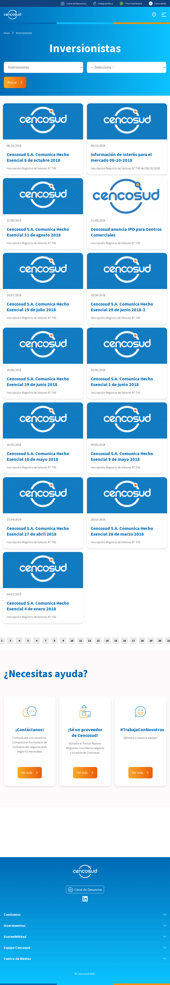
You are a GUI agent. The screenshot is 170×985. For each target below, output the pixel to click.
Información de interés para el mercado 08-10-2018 (121, 157)
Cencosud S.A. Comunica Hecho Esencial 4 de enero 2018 (38, 606)
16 (124, 640)
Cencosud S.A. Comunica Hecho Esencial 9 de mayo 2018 (122, 456)
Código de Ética (103, 3)
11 (80, 640)
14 (107, 640)
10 (71, 640)
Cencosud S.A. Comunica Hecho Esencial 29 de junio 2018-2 (122, 307)
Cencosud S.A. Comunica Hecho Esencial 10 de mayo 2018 (38, 456)
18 (142, 640)
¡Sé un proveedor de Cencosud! (85, 732)
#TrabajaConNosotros (142, 730)
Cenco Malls (157, 3)
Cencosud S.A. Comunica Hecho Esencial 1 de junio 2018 (122, 381)
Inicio (7, 33)
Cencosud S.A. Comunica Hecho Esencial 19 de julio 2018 (38, 307)
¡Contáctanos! (29, 730)
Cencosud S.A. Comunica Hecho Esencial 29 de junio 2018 (38, 381)
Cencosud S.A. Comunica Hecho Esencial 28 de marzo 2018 (122, 531)
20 (159, 640)
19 (151, 640)
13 (98, 640)
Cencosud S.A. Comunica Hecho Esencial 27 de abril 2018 (38, 531)
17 (133, 640)
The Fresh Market (131, 3)
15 (115, 640)
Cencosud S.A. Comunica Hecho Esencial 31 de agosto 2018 (38, 232)
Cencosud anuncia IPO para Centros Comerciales (126, 232)
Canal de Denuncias (73, 3)
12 (89, 640)
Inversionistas (24, 33)
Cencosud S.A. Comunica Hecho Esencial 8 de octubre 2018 (38, 157)
